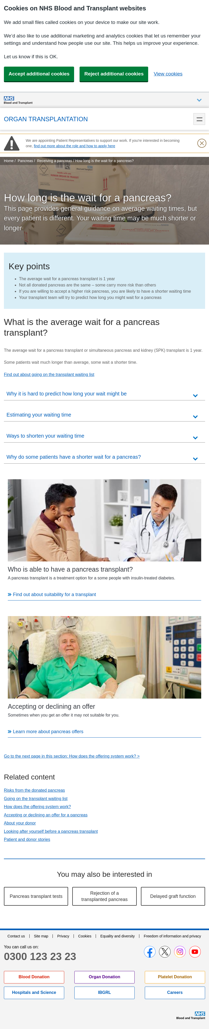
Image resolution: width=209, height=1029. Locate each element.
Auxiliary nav (199, 100)
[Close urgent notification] (201, 143)
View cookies (168, 73)
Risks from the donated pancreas (34, 790)
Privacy (63, 936)
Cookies (85, 936)
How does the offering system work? (37, 806)
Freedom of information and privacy (172, 936)
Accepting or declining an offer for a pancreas (46, 815)
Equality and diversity (117, 936)
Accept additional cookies (39, 73)
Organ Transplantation (46, 119)
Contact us (16, 936)
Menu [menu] (199, 119)
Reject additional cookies (113, 73)
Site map (41, 936)
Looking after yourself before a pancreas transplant (51, 831)
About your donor (20, 823)
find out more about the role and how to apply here (74, 146)
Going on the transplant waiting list (36, 798)
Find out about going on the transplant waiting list (49, 374)
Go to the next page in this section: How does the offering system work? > (72, 756)
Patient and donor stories (27, 839)
